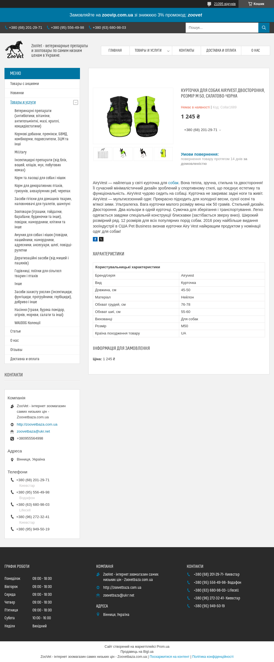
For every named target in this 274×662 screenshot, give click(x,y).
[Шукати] (264, 28)
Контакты (186, 50)
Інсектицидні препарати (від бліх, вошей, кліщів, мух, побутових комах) (41, 165)
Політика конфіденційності (212, 657)
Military (21, 152)
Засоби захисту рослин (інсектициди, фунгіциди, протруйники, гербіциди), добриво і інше (43, 297)
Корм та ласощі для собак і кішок (40, 178)
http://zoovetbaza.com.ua (37, 424)
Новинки (17, 93)
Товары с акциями (24, 84)
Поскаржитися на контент (169, 657)
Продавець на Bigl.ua (137, 652)
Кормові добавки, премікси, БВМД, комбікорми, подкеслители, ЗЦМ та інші (41, 139)
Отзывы (16, 350)
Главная (115, 50)
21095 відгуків (225, 4)
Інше (18, 284)
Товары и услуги (148, 50)
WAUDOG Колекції (28, 323)
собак (173, 183)
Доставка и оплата (221, 50)
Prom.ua (163, 647)
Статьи (15, 331)
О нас (255, 50)
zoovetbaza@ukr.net (33, 431)
